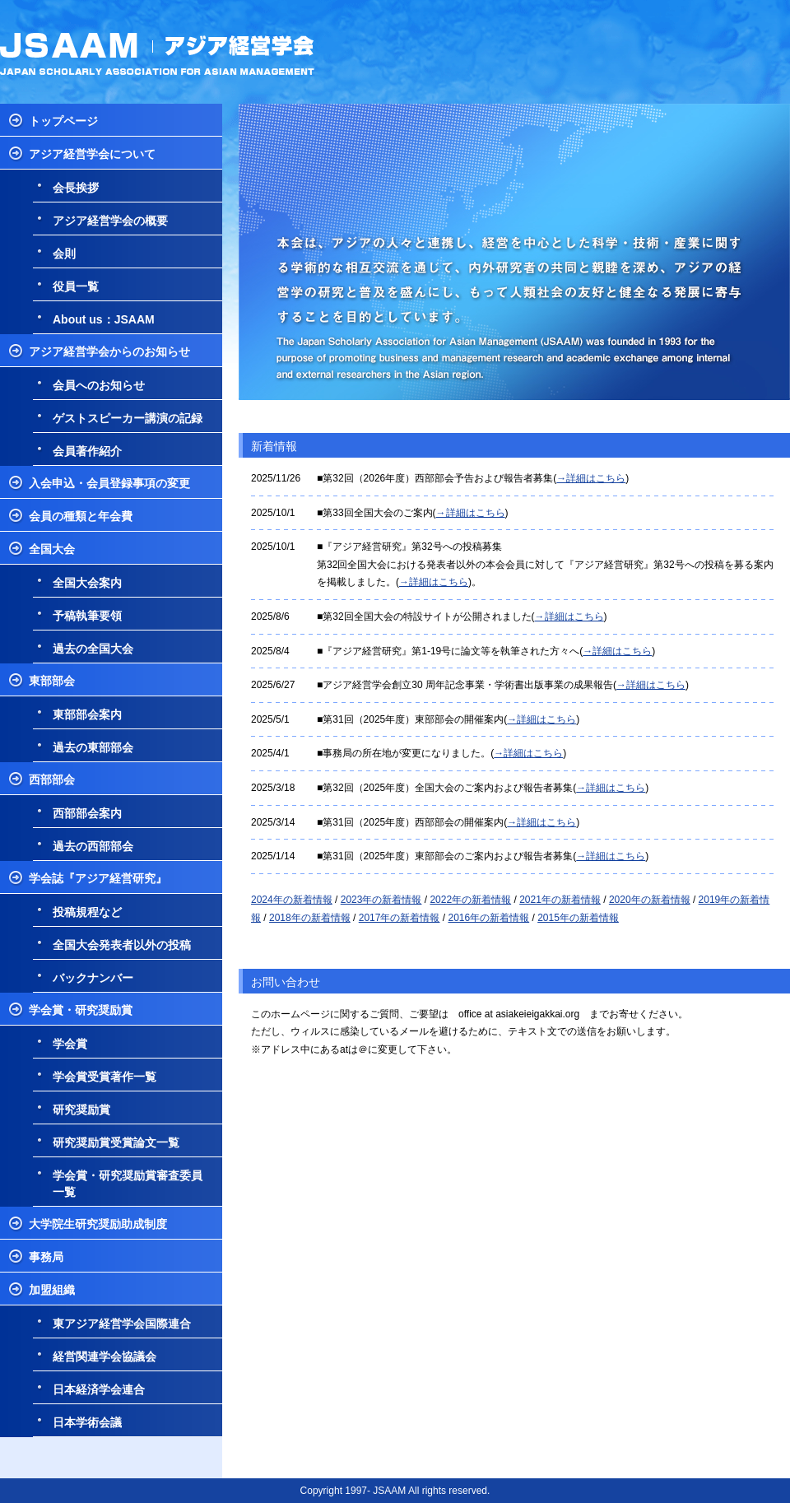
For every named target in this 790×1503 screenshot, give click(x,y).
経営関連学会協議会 (104, 1356)
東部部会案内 (87, 714)
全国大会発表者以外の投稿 (122, 945)
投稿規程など (87, 912)
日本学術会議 (87, 1422)
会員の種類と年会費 (80, 516)
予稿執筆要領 (87, 615)
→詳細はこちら (590, 478)
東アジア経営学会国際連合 (122, 1323)
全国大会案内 (87, 582)
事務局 (46, 1256)
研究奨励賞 (81, 1109)
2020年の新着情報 (649, 899)
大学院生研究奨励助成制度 (98, 1224)
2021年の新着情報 (560, 899)
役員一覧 (76, 286)
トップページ (63, 121)
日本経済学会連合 (99, 1389)
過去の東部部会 (93, 747)
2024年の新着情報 (291, 899)
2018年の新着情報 (310, 918)
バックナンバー (93, 977)
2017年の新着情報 (399, 918)
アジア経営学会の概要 (110, 220)
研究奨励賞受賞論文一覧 (116, 1142)
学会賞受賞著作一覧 (104, 1076)
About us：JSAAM (104, 319)
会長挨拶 (76, 187)
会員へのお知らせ (99, 385)
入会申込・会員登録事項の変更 (109, 483)
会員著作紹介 (87, 451)
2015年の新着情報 (578, 918)
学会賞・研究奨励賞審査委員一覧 (127, 1183)
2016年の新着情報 (488, 918)
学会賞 (70, 1043)
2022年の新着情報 (470, 899)
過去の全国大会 (93, 648)
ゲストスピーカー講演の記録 (127, 418)
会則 (64, 253)
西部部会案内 (87, 813)
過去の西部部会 (93, 846)
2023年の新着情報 (381, 899)
